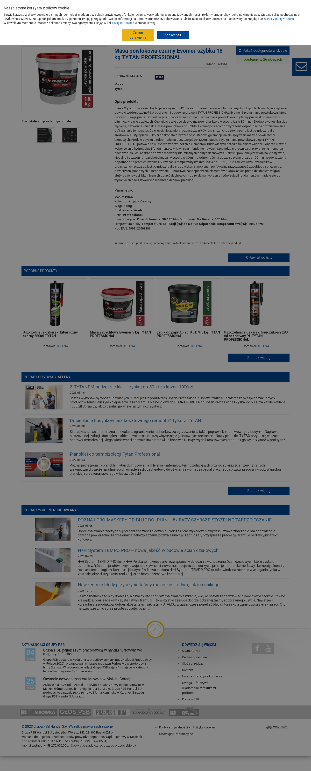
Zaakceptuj (173, 35)
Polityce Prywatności (281, 19)
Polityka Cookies (123, 23)
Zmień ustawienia (138, 35)
